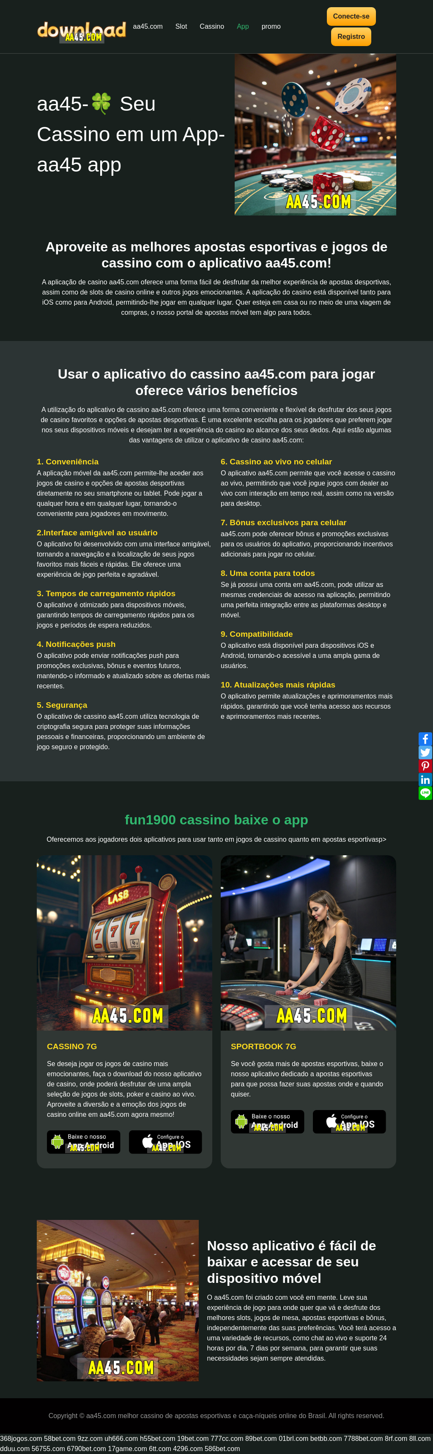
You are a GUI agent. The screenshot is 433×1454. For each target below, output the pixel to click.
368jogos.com (21, 1438)
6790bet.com (86, 1448)
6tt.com (160, 1448)
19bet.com (193, 1438)
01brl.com (293, 1438)
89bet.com (261, 1438)
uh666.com (121, 1438)
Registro (351, 36)
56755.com (48, 1448)
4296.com (188, 1448)
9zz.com (90, 1438)
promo (271, 26)
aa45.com (148, 26)
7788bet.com (363, 1438)
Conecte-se (351, 16)
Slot (181, 26)
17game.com (127, 1448)
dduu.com (15, 1448)
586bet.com (222, 1448)
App (243, 26)
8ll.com (420, 1438)
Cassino (212, 26)
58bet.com (60, 1438)
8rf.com (396, 1438)
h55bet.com (157, 1438)
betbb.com (326, 1438)
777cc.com (227, 1438)
